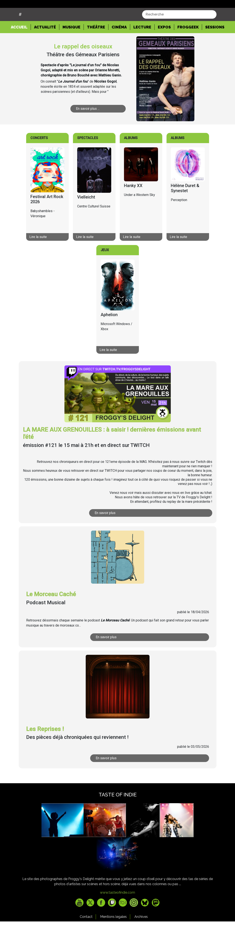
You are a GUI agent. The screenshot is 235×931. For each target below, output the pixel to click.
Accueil (21, 42)
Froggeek (188, 43)
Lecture (142, 43)
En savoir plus (105, 529)
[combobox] (179, 30)
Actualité (45, 43)
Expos (164, 43)
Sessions (214, 43)
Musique (71, 43)
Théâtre (96, 43)
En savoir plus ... (88, 125)
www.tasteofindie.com (117, 909)
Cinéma (119, 43)
